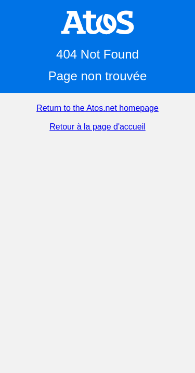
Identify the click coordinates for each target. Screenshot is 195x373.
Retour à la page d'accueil (97, 126)
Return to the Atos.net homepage (97, 108)
